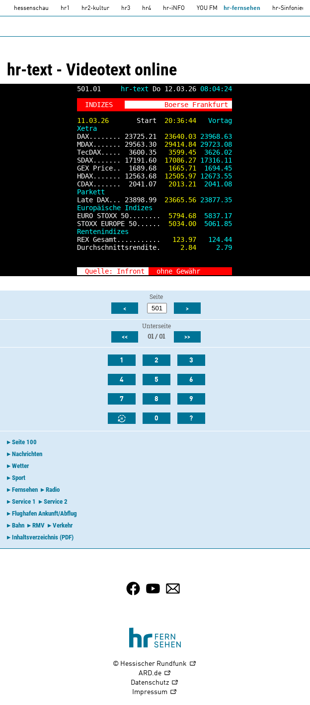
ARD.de (155, 673)
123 (178, 239)
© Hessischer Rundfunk (155, 664)
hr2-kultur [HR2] (95, 8)
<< (125, 337)
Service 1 (24, 501)
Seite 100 (24, 442)
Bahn (18, 525)
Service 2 (56, 501)
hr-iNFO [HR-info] (174, 8)
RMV (38, 525)
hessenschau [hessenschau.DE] (31, 8)
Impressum (154, 692)
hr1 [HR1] (65, 8)
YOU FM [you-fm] (207, 8)
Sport (18, 477)
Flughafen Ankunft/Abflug (44, 513)
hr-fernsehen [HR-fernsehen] (242, 8)
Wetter (20, 466)
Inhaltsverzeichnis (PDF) (43, 537)
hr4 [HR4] (146, 8)
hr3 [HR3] (125, 8)
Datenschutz (155, 683)
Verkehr (63, 525)
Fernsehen (25, 489)
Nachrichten (27, 454)
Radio (53, 489)
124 (214, 239)
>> (224, 271)
